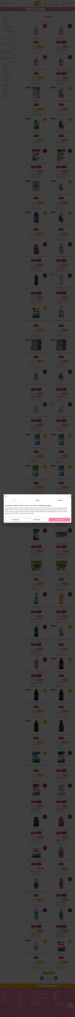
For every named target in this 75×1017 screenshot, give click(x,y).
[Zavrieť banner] (69, 496)
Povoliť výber (15, 519)
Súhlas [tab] (15, 500)
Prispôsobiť (37, 519)
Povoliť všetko (59, 519)
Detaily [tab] (37, 500)
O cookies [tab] (60, 500)
